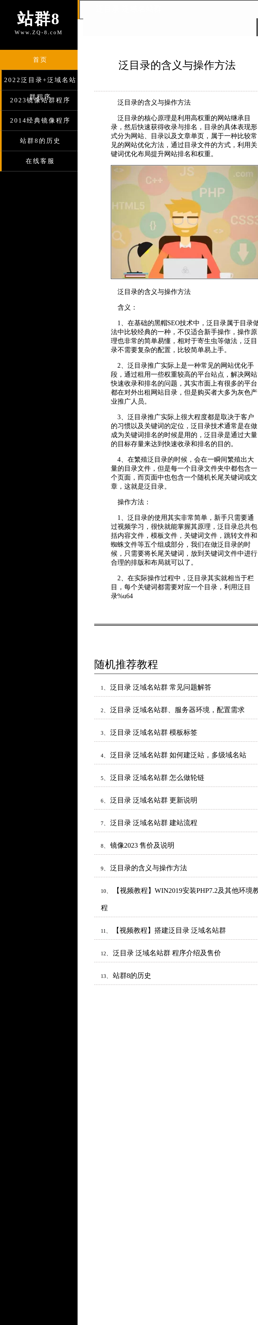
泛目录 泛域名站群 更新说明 (153, 800)
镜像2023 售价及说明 (142, 845)
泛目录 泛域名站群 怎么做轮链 (157, 777)
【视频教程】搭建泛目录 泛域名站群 (169, 930)
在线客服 (40, 160)
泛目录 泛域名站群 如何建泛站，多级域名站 (178, 755)
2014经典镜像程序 (40, 120)
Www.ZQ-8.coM (39, 21)
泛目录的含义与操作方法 (148, 868)
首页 (40, 59)
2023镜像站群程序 (40, 100)
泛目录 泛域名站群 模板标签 (153, 732)
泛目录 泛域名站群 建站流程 (153, 822)
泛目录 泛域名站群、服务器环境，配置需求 (177, 709)
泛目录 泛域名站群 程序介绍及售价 (167, 953)
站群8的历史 (40, 140)
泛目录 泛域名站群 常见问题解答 (160, 687)
